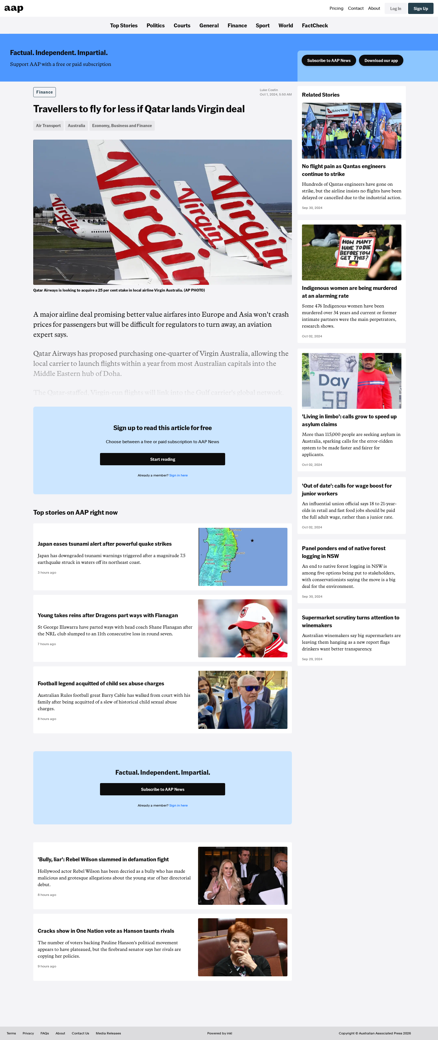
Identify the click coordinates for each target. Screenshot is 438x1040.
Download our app (381, 60)
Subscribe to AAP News (329, 60)
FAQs (45, 1033)
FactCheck (315, 25)
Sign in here (178, 475)
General (209, 25)
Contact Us (80, 1033)
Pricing (337, 8)
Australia (76, 125)
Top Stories (124, 25)
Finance (237, 25)
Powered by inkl (219, 1033)
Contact (356, 8)
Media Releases (108, 1033)
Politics (156, 25)
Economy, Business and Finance (122, 125)
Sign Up (421, 8)
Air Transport (48, 125)
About (374, 8)
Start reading (162, 459)
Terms (11, 1033)
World (285, 25)
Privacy (28, 1033)
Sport (263, 25)
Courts (182, 25)
